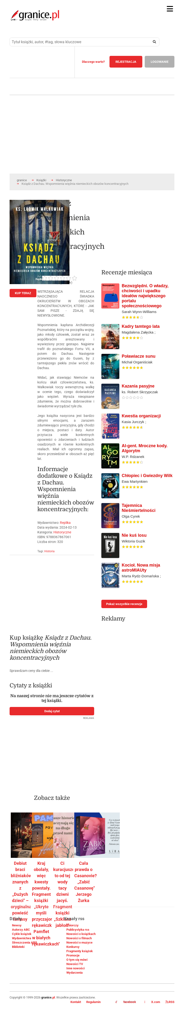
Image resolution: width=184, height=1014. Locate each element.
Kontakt (75, 1002)
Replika (65, 523)
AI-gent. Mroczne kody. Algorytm (144, 448)
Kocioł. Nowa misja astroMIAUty (141, 568)
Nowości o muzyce (79, 942)
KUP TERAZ (23, 293)
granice (22, 180)
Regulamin (93, 1002)
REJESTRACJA (125, 62)
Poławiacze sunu (138, 356)
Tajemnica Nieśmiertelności (138, 508)
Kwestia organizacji (141, 416)
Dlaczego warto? (93, 62)
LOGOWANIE (159, 62)
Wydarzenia (74, 972)
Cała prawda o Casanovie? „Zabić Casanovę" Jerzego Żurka (85, 882)
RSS (170, 1002)
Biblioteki (18, 947)
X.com (152, 1002)
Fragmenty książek (79, 951)
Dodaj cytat (52, 711)
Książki (41, 180)
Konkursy (73, 947)
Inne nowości (75, 968)
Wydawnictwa (21, 938)
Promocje (73, 955)
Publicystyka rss (77, 929)
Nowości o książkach (81, 934)
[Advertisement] (52, 592)
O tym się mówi (76, 959)
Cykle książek (21, 934)
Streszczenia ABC (24, 942)
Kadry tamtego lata (141, 326)
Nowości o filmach (79, 938)
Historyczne (64, 180)
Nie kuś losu (134, 535)
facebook (125, 1002)
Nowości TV (74, 964)
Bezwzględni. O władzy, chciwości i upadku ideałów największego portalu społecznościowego (145, 295)
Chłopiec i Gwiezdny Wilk (147, 475)
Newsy (17, 925)
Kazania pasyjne (138, 386)
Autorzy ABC (21, 929)
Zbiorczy (72, 925)
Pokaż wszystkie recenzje (124, 604)
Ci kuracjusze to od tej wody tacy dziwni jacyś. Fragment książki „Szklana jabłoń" (64, 894)
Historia (49, 551)
